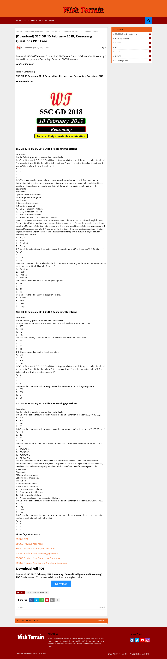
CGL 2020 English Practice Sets (133, 34)
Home (18, 20)
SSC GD (133, 51)
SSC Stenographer (133, 60)
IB (40, 20)
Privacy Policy (135, 654)
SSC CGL (133, 43)
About (115, 654)
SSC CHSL (133, 47)
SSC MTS (133, 56)
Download (61, 584)
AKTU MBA (49, 20)
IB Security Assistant (133, 38)
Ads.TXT (145, 654)
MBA (33, 20)
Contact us (123, 654)
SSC (25, 20)
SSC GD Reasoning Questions (33, 31)
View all (101, 620)
